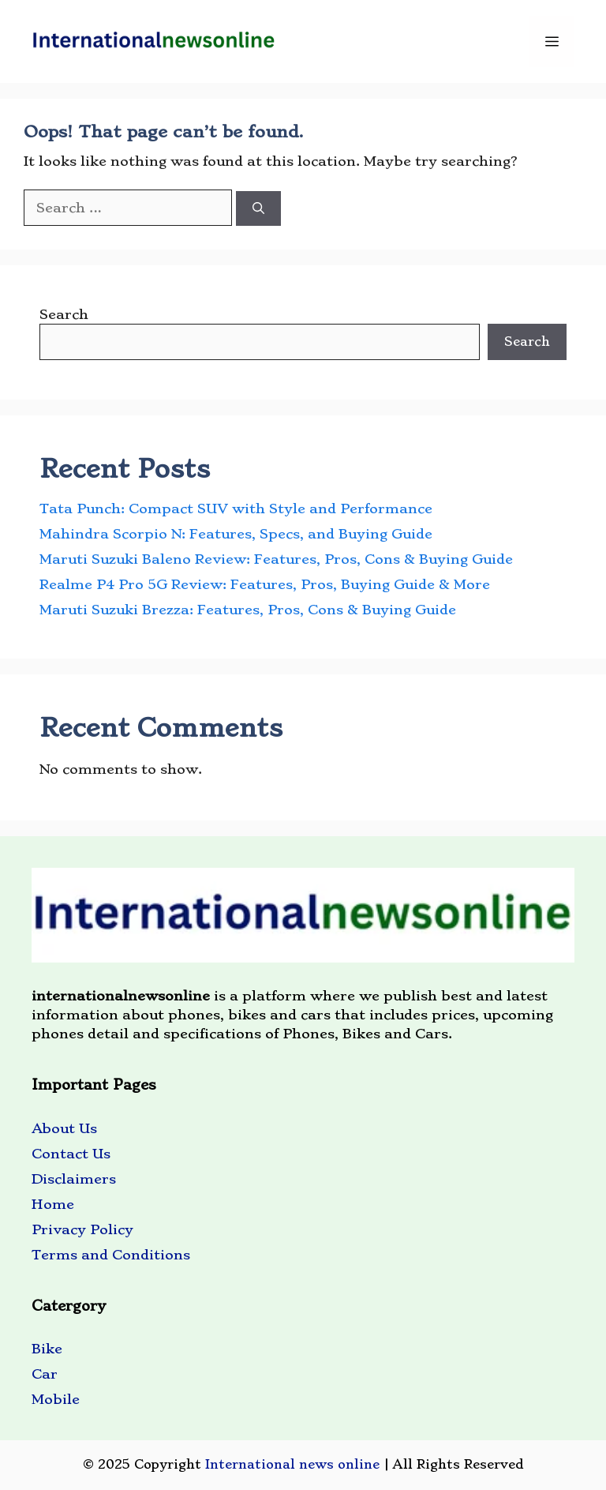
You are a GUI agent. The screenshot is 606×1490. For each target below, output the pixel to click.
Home (53, 1204)
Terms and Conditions (111, 1255)
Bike (47, 1349)
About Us (64, 1128)
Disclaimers (74, 1179)
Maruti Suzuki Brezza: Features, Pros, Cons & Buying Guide (247, 609)
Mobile (56, 1399)
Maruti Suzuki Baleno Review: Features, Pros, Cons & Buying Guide (276, 559)
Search (63, 314)
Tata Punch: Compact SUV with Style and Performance (235, 508)
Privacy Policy (82, 1229)
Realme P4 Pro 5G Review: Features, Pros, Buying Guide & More (264, 584)
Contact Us (71, 1154)
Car (45, 1374)
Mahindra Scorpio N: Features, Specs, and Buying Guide (235, 534)
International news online (292, 1464)
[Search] (258, 209)
